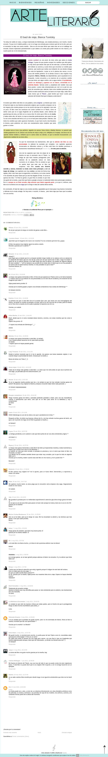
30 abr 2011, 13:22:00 (27, 238)
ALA (10, 687)
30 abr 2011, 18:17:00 (19, 481)
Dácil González (14, 586)
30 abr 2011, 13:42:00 (25, 315)
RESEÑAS (39, 2)
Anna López (13, 367)
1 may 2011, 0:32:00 (20, 528)
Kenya (11, 567)
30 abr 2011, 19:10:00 (19, 497)
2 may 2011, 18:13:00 (20, 650)
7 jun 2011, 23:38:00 (27, 660)
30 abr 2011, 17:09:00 (22, 469)
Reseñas (20, 214)
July (10, 497)
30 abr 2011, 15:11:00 (20, 412)
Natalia (64, 753)
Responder (12, 232)
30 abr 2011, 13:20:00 (21, 227)
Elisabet (11, 254)
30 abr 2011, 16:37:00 (21, 445)
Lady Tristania (13, 351)
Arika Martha (13, 315)
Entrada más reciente (10, 732)
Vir (10, 274)
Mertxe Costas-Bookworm (17, 514)
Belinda (11, 336)
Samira (11, 674)
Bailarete (12, 469)
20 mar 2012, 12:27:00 (21, 674)
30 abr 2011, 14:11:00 (25, 351)
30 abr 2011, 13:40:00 (21, 298)
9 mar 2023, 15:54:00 (18, 687)
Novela (14, 214)
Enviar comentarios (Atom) (20, 736)
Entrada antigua (67, 732)
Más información (84, 755)
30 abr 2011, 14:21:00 (24, 367)
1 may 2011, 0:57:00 (17, 540)
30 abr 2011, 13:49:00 (21, 336)
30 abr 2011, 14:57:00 (21, 379)
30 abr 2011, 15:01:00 (29, 395)
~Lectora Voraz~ (14, 238)
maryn (11, 650)
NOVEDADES (53, 2)
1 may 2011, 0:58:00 (21, 554)
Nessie (11, 379)
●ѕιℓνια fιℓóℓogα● (15, 660)
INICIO (12, 2)
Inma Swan (12, 632)
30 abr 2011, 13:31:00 (21, 254)
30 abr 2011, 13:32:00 (18, 274)
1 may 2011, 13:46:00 (26, 586)
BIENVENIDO (25, 2)
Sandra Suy (46, 148)
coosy (10, 689)
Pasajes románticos (15, 395)
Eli (9, 540)
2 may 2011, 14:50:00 (27, 617)
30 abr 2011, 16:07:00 (20, 431)
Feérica (11, 298)
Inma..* (11, 528)
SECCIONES (69, 2)
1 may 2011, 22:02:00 (32, 601)
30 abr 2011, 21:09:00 (33, 514)
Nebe (10, 481)
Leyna (11, 431)
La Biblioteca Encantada (17, 601)
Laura (10, 412)
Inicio (39, 732)
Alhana (11, 227)
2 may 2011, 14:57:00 (23, 632)
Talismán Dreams (14, 617)
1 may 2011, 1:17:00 (20, 567)
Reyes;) (11, 445)
